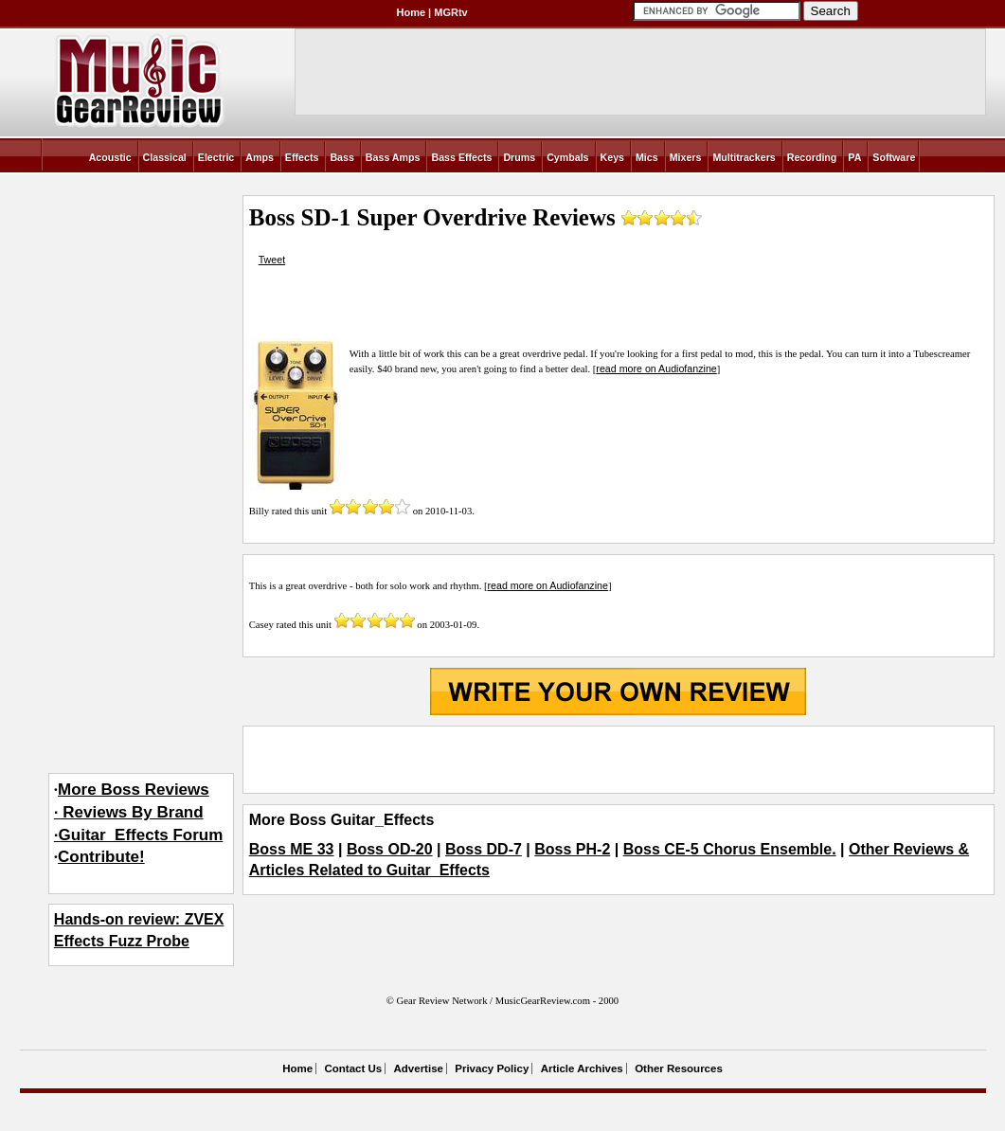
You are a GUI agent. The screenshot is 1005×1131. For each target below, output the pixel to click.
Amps (259, 157)
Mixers (686, 157)
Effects (302, 157)
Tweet (272, 259)
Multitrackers (743, 157)
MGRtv (450, 12)
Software (893, 157)
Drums (519, 157)
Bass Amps (393, 157)
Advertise (418, 1068)
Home (411, 12)
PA (854, 157)
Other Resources (679, 1068)
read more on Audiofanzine (656, 368)
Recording (812, 157)
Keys (612, 157)
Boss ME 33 (291, 849)
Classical (165, 157)
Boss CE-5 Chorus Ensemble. (729, 849)
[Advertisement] (618, 759)
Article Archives (582, 1068)
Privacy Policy (492, 1068)
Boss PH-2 (572, 849)
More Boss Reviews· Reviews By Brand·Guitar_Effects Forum (139, 812)
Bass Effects (461, 157)
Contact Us (353, 1068)
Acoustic (110, 157)
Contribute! (101, 857)
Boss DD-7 (483, 849)
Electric (216, 157)
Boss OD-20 (390, 849)
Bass (341, 157)
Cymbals (567, 157)
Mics (647, 157)
